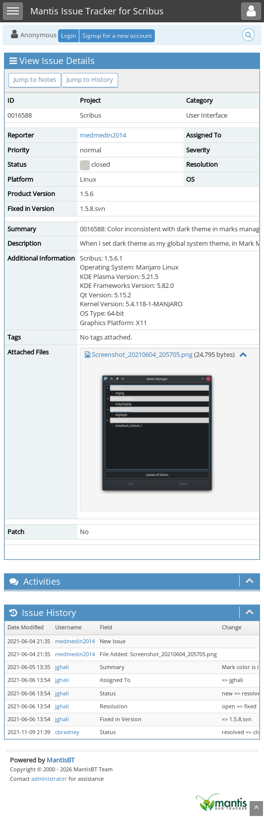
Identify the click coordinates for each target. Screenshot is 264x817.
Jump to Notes (34, 79)
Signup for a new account (117, 35)
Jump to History (89, 79)
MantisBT (60, 759)
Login (68, 35)
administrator (49, 778)
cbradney (67, 732)
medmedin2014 (103, 135)
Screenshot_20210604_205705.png (142, 354)
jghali (62, 667)
